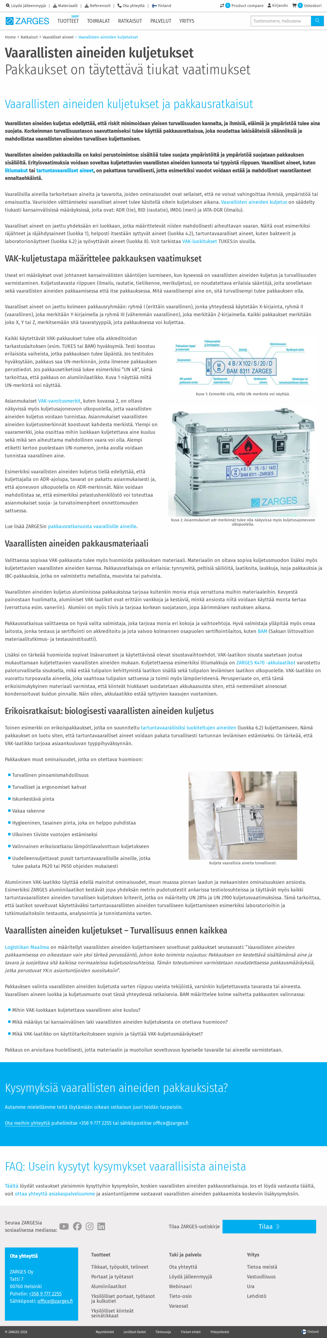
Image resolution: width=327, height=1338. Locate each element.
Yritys (253, 1255)
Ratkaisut (29, 37)
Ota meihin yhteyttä (27, 1123)
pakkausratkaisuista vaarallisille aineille (92, 526)
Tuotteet (100, 1255)
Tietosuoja (163, 1332)
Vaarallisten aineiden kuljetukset (108, 37)
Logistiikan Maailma (27, 947)
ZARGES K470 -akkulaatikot (266, 663)
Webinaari (180, 1286)
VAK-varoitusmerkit (59, 401)
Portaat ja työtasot (112, 1277)
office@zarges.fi (55, 1301)
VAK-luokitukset (199, 241)
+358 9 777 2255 (45, 1294)
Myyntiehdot (105, 1332)
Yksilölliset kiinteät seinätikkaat (112, 1313)
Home (10, 37)
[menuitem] (68, 21)
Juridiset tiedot (135, 1332)
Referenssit (100, 5)
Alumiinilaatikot (108, 1286)
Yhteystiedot (219, 1332)
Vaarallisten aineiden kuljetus (254, 202)
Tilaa (266, 1226)
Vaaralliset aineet (58, 37)
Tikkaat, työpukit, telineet (119, 1267)
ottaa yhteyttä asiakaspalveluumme (55, 1194)
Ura (251, 1286)
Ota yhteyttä (134, 5)
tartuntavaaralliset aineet (65, 171)
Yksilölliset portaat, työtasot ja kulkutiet (123, 1298)
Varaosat (178, 1306)
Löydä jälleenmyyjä (28, 5)
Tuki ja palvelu (185, 1255)
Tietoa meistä (262, 1267)
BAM (262, 631)
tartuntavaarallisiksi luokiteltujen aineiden (188, 728)
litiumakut (16, 171)
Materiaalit (68, 5)
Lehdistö (256, 1296)
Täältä (11, 1186)
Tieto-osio (180, 1296)
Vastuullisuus (261, 1277)
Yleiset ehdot (191, 1332)
